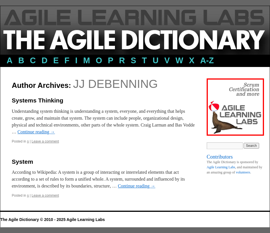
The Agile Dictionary (20, 219)
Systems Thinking (37, 100)
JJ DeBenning (115, 83)
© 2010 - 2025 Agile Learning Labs (72, 219)
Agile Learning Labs (221, 167)
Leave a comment (45, 141)
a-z (207, 60)
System (22, 161)
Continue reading (36, 131)
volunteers (243, 172)
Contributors (220, 157)
